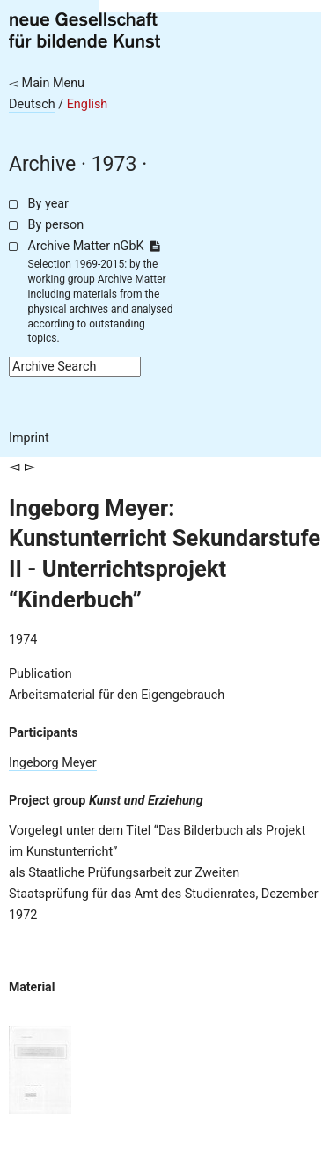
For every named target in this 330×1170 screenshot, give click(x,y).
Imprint (29, 437)
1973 (114, 164)
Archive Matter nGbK (94, 246)
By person (56, 224)
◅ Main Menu (46, 83)
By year (48, 203)
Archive (42, 164)
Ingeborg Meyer (53, 762)
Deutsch (32, 104)
